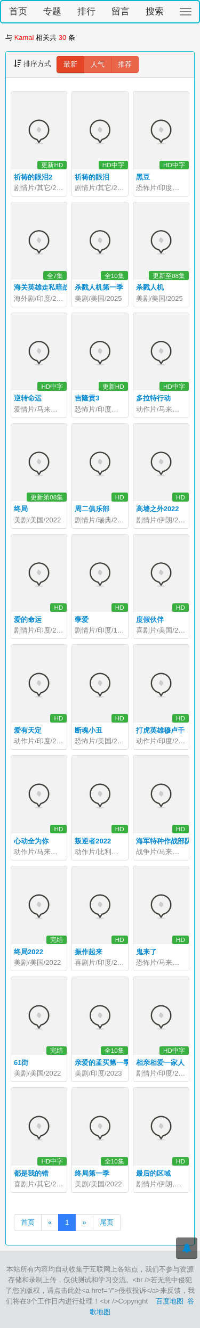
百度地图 (169, 1301)
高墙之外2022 (157, 509)
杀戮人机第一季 (99, 287)
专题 (52, 11)
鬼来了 (146, 952)
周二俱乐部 (92, 509)
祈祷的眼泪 (92, 177)
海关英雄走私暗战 (41, 287)
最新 (70, 64)
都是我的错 (31, 1173)
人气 (98, 64)
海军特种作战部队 (163, 841)
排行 (86, 11)
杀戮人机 (150, 287)
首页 (18, 11)
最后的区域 (153, 1173)
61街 (21, 1063)
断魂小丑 (88, 730)
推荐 (125, 64)
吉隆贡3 (87, 398)
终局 (21, 509)
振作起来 (88, 952)
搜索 (155, 11)
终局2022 (28, 952)
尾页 (107, 1222)
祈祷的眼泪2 (33, 177)
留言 (120, 11)
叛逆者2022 (93, 841)
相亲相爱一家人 (160, 1063)
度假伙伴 (150, 620)
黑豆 (143, 177)
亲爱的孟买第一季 (102, 1063)
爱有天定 (28, 730)
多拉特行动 (153, 398)
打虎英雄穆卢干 (160, 730)
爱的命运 (28, 620)
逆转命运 (28, 398)
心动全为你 (31, 841)
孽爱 (82, 620)
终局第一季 (92, 1173)
